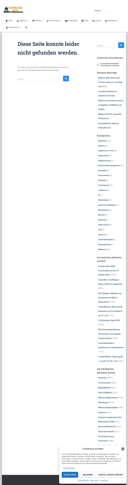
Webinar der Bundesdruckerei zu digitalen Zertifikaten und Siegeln (111, 105)
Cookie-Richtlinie (83, 480)
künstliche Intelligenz (107, 205)
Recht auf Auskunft (106, 432)
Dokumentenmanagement (109, 165)
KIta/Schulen (103, 200)
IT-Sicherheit (103, 185)
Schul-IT (101, 235)
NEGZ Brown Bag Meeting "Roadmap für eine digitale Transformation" (109, 334)
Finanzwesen (103, 175)
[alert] (110, 65)
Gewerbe (102, 180)
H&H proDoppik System (108, 398)
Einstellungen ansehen (111, 475)
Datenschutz (94, 480)
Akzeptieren (70, 475)
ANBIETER (22, 21)
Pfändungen (103, 402)
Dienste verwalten (69, 468)
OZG (100, 230)
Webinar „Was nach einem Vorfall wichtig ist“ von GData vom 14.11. (110, 82)
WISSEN (37, 21)
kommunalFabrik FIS (107, 427)
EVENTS (96, 21)
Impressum (104, 480)
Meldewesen (103, 210)
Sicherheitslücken (105, 240)
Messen (101, 215)
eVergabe (102, 170)
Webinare (102, 249)
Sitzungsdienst (104, 245)
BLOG (9, 21)
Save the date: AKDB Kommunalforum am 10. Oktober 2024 (108, 270)
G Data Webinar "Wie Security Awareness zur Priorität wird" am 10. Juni (110, 311)
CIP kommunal (104, 383)
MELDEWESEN (104, 388)
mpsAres (102, 412)
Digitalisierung (104, 161)
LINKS (84, 21)
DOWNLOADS (71, 21)
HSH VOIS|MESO (105, 393)
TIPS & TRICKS (53, 21)
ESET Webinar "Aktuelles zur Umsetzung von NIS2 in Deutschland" (110, 297)
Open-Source (103, 225)
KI (99, 195)
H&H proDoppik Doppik (107, 407)
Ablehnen (88, 475)
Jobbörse (102, 190)
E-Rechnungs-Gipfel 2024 (109, 320)
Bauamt (101, 146)
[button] (123, 449)
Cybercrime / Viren (106, 151)
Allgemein (102, 141)
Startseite (102, 378)
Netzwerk (102, 220)
